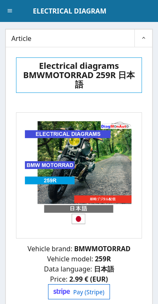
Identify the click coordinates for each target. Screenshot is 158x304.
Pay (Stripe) (79, 292)
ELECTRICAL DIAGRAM (69, 11)
